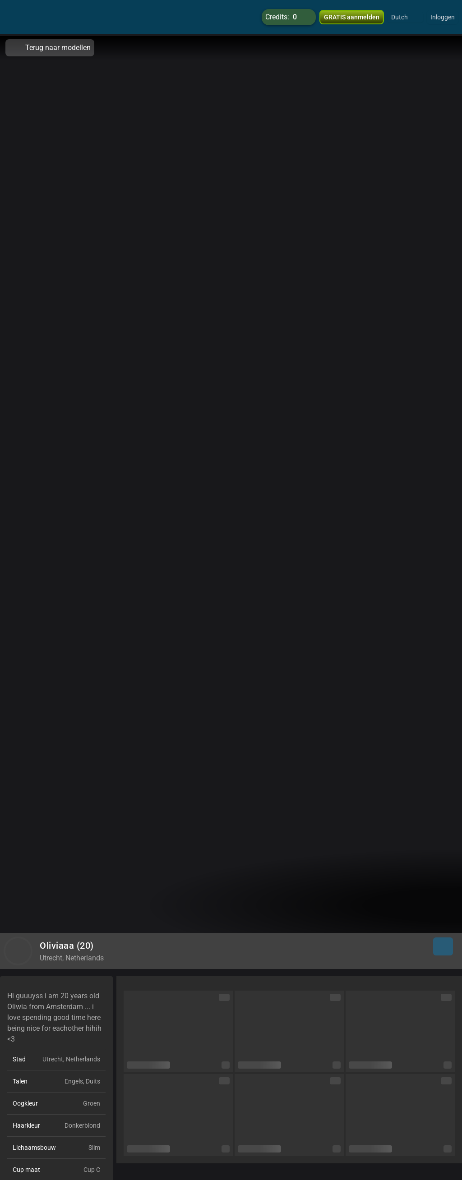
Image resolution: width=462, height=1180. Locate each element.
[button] (405, 18)
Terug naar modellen (50, 47)
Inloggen (442, 18)
